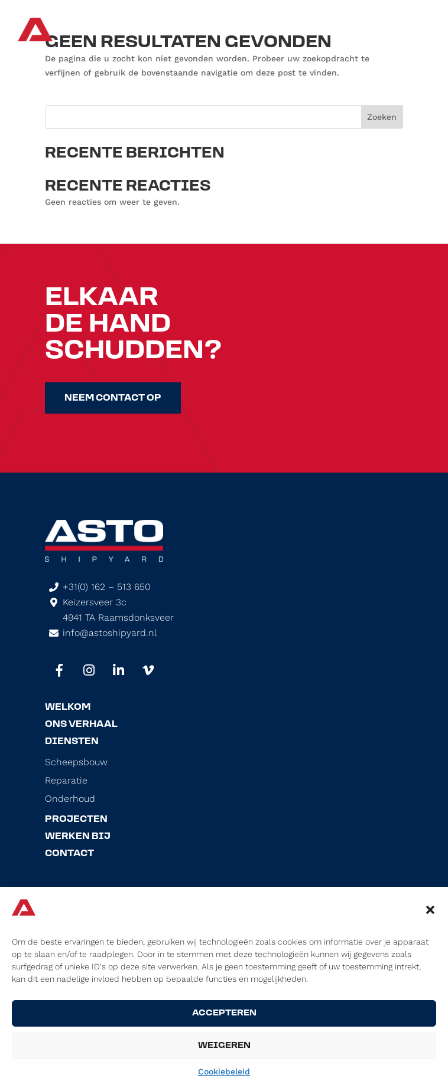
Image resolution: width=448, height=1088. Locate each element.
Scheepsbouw (76, 762)
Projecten (76, 819)
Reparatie (66, 780)
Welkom (67, 707)
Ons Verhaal (81, 724)
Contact (69, 854)
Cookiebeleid (224, 1071)
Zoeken (382, 117)
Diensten (72, 742)
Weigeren (224, 1045)
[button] (430, 910)
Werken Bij (78, 837)
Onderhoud (70, 799)
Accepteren (224, 1013)
